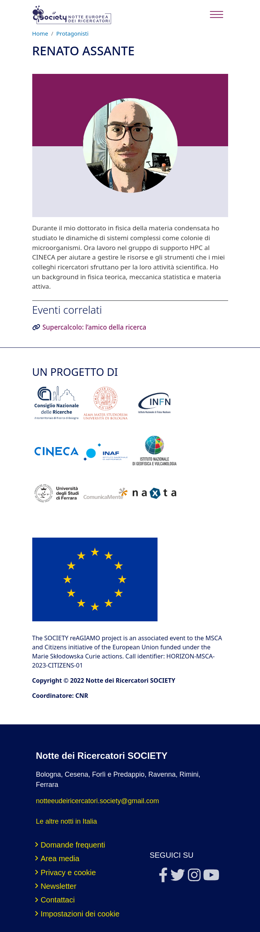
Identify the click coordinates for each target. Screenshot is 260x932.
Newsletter (58, 886)
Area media (60, 858)
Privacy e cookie (68, 872)
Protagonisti (72, 33)
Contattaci (58, 900)
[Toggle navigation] (216, 14)
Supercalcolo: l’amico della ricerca (95, 327)
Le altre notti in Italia (66, 821)
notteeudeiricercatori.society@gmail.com (97, 801)
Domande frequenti (73, 845)
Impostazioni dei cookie (80, 914)
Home (40, 33)
